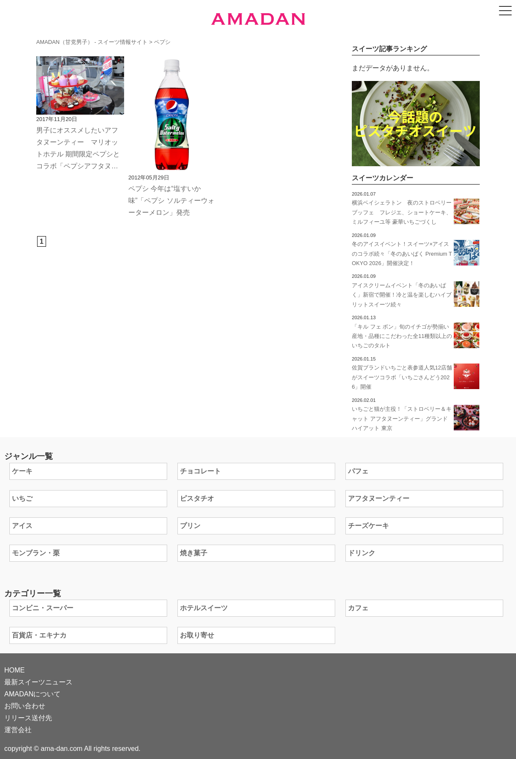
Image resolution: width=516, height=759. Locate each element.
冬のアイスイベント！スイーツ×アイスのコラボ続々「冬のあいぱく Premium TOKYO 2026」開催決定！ (402, 253)
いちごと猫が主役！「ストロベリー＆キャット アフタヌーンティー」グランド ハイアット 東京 (402, 418)
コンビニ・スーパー (42, 608)
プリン (190, 525)
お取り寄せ (197, 635)
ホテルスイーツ (204, 608)
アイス (22, 525)
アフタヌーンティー (378, 498)
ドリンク (361, 553)
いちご (22, 498)
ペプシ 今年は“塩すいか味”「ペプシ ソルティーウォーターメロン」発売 (171, 200)
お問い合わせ (24, 706)
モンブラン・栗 (36, 553)
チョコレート (200, 471)
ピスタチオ (197, 498)
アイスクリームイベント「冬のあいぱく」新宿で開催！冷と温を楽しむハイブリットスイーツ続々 (402, 295)
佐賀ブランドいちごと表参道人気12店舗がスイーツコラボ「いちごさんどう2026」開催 (402, 377)
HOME (14, 670)
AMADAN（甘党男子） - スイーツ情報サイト (92, 42)
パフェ (358, 471)
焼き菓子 (193, 553)
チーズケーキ (368, 525)
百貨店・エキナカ (39, 635)
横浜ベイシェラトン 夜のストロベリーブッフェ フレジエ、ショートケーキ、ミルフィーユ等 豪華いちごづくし (402, 212)
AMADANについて (32, 694)
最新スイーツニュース (38, 682)
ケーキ (22, 471)
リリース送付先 (28, 717)
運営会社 (18, 729)
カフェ (358, 608)
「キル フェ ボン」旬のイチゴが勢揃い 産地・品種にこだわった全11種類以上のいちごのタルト (403, 336)
